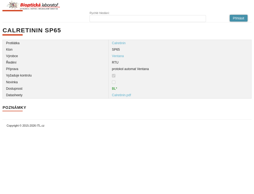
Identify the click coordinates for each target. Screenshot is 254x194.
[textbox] (148, 18)
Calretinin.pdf (121, 95)
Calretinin (119, 43)
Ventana (118, 56)
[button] (239, 18)
